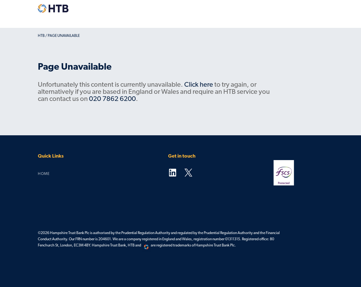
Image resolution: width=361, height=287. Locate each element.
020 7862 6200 (112, 99)
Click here (198, 85)
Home (44, 174)
